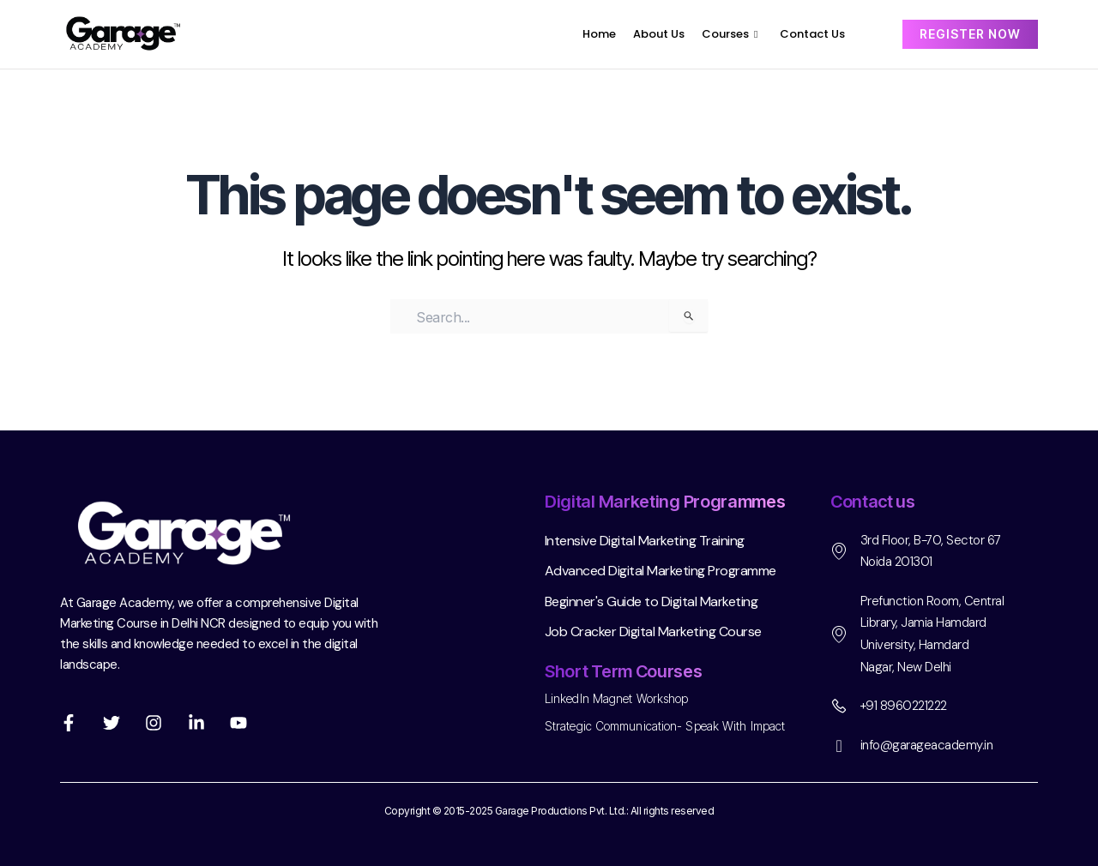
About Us (659, 34)
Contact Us (812, 34)
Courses (729, 34)
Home (599, 34)
